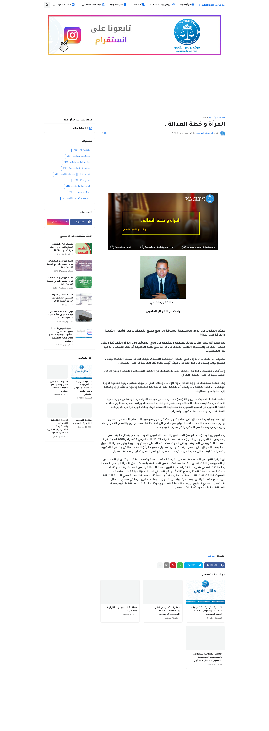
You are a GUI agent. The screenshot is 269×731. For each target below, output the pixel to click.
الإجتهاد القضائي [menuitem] (93, 4)
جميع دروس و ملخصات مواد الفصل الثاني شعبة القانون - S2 (60, 281)
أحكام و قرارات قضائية (77, 162)
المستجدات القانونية (78, 186)
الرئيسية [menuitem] (187, 4)
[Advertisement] (134, 87)
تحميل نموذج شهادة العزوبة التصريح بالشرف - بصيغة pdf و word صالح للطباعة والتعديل (61, 335)
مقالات (203, 118)
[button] (54, 5)
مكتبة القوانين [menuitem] (64, 4)
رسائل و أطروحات (79, 192)
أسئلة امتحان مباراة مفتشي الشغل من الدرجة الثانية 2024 (62, 298)
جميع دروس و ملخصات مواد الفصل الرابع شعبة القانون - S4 (60, 264)
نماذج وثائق (82, 180)
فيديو (85, 174)
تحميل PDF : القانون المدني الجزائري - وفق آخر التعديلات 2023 (61, 247)
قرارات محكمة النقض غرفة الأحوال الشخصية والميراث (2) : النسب (60, 315)
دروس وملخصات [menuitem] (164, 4)
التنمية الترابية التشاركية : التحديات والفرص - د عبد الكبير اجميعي (206, 611)
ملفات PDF (81, 150)
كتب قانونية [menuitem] (117, 4)
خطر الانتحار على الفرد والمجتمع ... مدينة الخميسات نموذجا (167, 611)
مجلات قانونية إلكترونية (76, 168)
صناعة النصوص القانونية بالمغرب (122, 609)
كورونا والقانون (65, 174)
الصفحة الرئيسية (217, 118)
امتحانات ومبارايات (78, 156)
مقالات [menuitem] (139, 4)
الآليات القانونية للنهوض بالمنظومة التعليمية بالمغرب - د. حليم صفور (207, 657)
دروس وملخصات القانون (76, 198)
